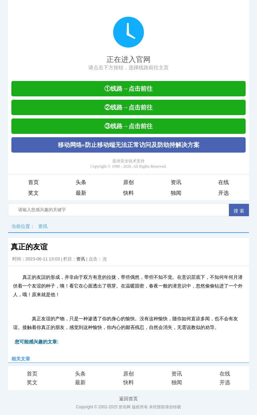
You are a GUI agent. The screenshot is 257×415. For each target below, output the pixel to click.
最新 (81, 193)
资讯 (176, 182)
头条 (81, 182)
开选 (223, 193)
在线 (223, 182)
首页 (33, 182)
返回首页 (128, 398)
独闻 (176, 193)
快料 (128, 193)
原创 (128, 182)
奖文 (33, 193)
